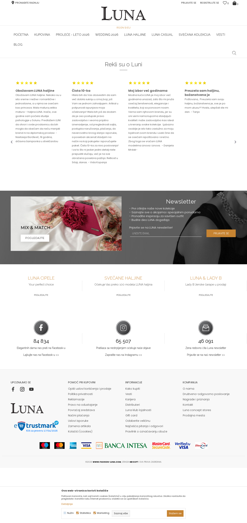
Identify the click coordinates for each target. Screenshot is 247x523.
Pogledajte (41, 350)
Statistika (85, 513)
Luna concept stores (197, 465)
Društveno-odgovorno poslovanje (206, 449)
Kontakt (188, 460)
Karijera (130, 454)
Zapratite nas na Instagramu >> (123, 409)
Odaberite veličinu (137, 476)
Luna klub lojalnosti (138, 465)
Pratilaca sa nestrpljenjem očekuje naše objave (123, 403)
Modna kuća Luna (21, 63)
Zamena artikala (79, 481)
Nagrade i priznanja (196, 454)
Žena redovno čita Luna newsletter (205, 403)
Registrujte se (209, 3)
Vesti (128, 449)
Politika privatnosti (80, 449)
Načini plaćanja (78, 470)
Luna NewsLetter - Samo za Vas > (124, 58)
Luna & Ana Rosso (198, 58)
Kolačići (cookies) (80, 486)
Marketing (103, 513)
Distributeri (132, 460)
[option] (48, 58)
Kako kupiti (132, 444)
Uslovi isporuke (78, 476)
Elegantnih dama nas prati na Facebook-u (41, 403)
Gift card (131, 470)
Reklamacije (76, 454)
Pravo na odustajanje (83, 460)
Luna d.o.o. (41, 63)
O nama (188, 444)
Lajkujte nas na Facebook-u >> (41, 409)
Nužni (70, 513)
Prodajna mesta (194, 470)
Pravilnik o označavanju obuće (146, 486)
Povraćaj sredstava (81, 465)
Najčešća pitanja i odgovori (144, 481)
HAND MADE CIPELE (48, 58)
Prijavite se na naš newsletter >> (206, 409)
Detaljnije (67, 504)
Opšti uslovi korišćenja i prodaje (89, 444)
